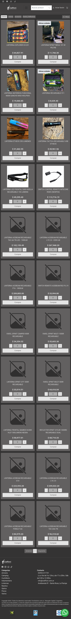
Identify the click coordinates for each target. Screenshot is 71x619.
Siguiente (41, 551)
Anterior (29, 551)
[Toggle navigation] (26, 8)
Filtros (66, 17)
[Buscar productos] (41, 7)
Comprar (17, 62)
